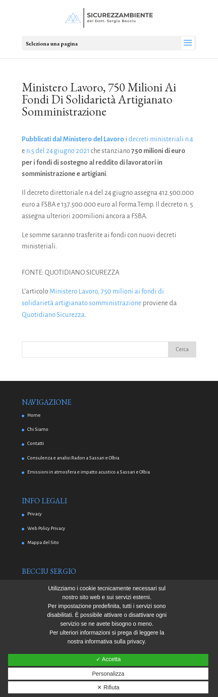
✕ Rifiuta (108, 687)
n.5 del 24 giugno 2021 (57, 151)
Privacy (34, 514)
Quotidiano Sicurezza (53, 315)
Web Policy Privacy (46, 528)
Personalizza (108, 673)
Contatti (35, 443)
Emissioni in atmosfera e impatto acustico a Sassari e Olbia (88, 472)
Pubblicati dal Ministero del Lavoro (73, 139)
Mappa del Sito (43, 542)
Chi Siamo (37, 429)
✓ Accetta (108, 659)
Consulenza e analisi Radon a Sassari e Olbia (73, 458)
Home (34, 415)
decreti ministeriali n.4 (161, 139)
